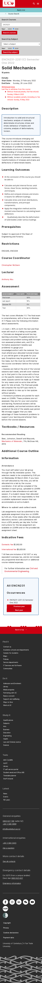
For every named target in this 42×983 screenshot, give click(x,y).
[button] (21, 10)
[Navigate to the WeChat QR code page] (25, 902)
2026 (16, 29)
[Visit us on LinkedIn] (19, 902)
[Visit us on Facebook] (5, 902)
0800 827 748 (8, 821)
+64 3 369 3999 (9, 824)
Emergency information (12, 883)
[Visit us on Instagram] (12, 902)
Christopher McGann (11, 265)
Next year (19, 610)
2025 (10, 29)
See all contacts (9, 861)
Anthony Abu (7, 279)
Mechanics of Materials (12, 441)
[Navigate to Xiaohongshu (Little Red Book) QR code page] (5, 908)
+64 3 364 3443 (9, 843)
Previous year (19, 606)
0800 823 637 (17, 878)
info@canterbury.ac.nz (11, 829)
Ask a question (8, 848)
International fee (9, 549)
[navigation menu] (38, 4)
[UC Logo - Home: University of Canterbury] (9, 3)
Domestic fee (7, 544)
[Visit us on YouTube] (32, 902)
